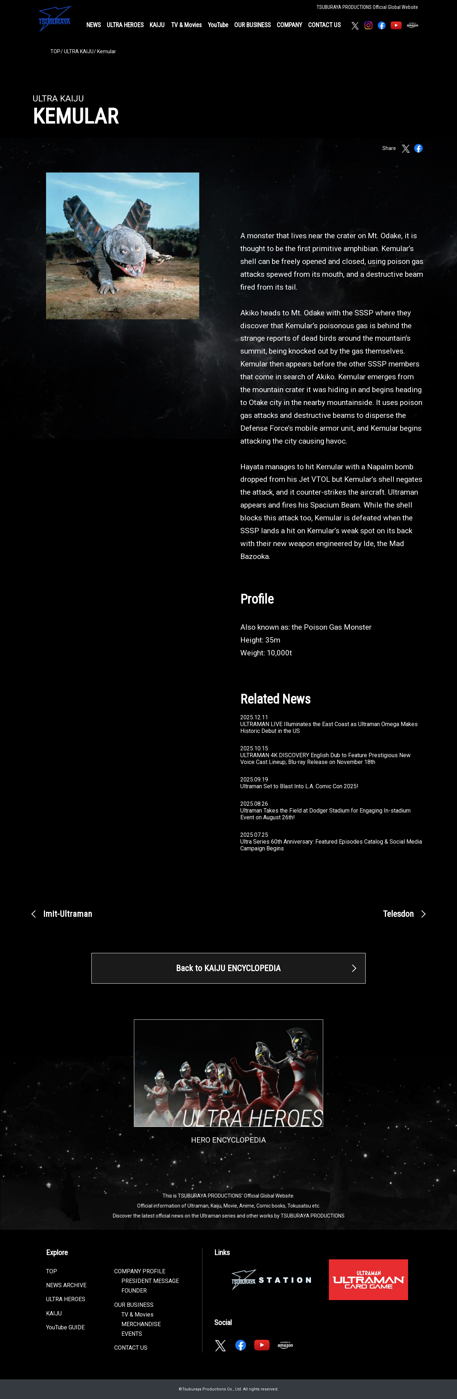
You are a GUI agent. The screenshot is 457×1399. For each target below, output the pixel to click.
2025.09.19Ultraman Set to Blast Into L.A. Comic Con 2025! (299, 783)
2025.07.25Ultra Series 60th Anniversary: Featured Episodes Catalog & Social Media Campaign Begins (331, 841)
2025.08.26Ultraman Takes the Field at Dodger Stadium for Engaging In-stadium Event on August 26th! (325, 810)
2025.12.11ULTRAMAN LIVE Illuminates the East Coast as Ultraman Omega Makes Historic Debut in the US (329, 724)
